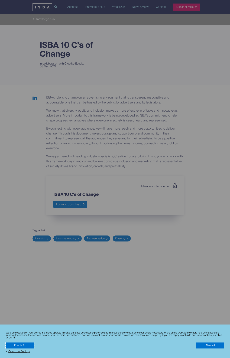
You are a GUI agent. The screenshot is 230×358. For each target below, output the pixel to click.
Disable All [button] (19, 345)
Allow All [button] (210, 345)
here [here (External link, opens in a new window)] (137, 335)
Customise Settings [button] (19, 351)
